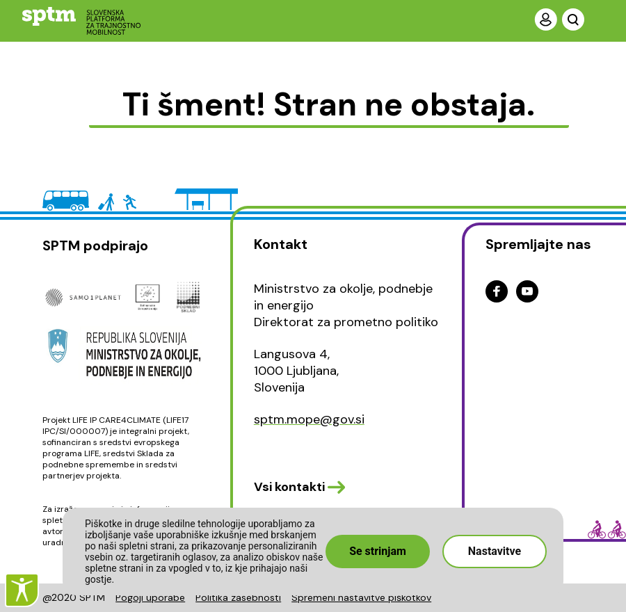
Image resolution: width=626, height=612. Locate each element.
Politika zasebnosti (238, 597)
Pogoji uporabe (150, 597)
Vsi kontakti (289, 486)
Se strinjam (377, 551)
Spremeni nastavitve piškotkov (361, 597)
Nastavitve (494, 551)
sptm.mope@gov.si (309, 419)
